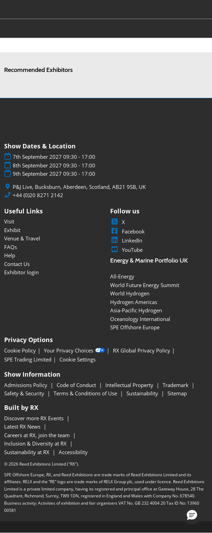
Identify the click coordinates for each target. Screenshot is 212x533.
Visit (9, 221)
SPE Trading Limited (27, 359)
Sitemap (177, 393)
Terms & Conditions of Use (86, 393)
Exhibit (12, 230)
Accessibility (73, 452)
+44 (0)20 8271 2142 (38, 195)
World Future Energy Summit (144, 285)
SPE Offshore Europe (135, 327)
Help (9, 255)
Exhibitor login (21, 272)
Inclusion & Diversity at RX (36, 443)
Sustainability (143, 393)
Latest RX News (23, 426)
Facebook (127, 231)
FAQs (10, 246)
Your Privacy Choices (74, 350)
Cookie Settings (77, 359)
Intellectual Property (130, 385)
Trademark (176, 385)
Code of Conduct (77, 385)
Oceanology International (140, 318)
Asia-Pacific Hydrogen (136, 310)
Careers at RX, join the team (37, 435)
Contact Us (17, 263)
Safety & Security (25, 393)
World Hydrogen (130, 293)
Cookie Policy (20, 350)
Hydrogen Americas (133, 301)
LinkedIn (126, 240)
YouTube (126, 249)
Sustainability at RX (27, 452)
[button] (192, 514)
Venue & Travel (22, 238)
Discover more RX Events (34, 418)
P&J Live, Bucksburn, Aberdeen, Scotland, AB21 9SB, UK (79, 187)
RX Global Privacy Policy (141, 350)
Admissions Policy (26, 385)
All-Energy (122, 276)
